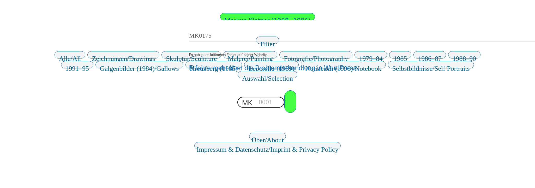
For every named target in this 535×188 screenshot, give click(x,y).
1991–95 (77, 66)
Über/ (267, 138)
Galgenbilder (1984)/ (139, 66)
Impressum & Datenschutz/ (267, 147)
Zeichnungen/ (123, 56)
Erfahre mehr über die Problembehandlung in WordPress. (274, 68)
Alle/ (70, 56)
